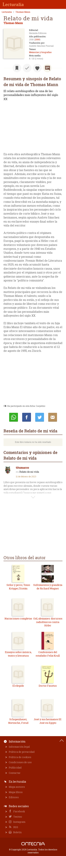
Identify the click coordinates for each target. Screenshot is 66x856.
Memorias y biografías (40, 52)
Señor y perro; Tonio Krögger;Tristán (18, 586)
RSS (15, 827)
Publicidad (15, 767)
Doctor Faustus (48, 685)
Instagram (19, 821)
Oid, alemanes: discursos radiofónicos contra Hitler (47, 622)
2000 (37, 39)
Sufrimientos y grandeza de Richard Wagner (47, 586)
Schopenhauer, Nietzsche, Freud (18, 721)
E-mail (52, 417)
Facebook (19, 811)
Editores (14, 797)
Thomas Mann (22, 12)
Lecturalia (7, 12)
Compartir (26, 417)
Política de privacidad (21, 751)
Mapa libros (16, 792)
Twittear (39, 417)
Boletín (17, 832)
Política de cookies (20, 757)
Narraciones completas (18, 618)
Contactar (14, 773)
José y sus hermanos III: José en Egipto (48, 721)
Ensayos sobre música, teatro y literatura (18, 653)
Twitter (17, 816)
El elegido (18, 685)
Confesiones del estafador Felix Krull (48, 653)
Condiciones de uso (20, 762)
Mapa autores (17, 786)
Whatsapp (13, 417)
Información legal (19, 746)
